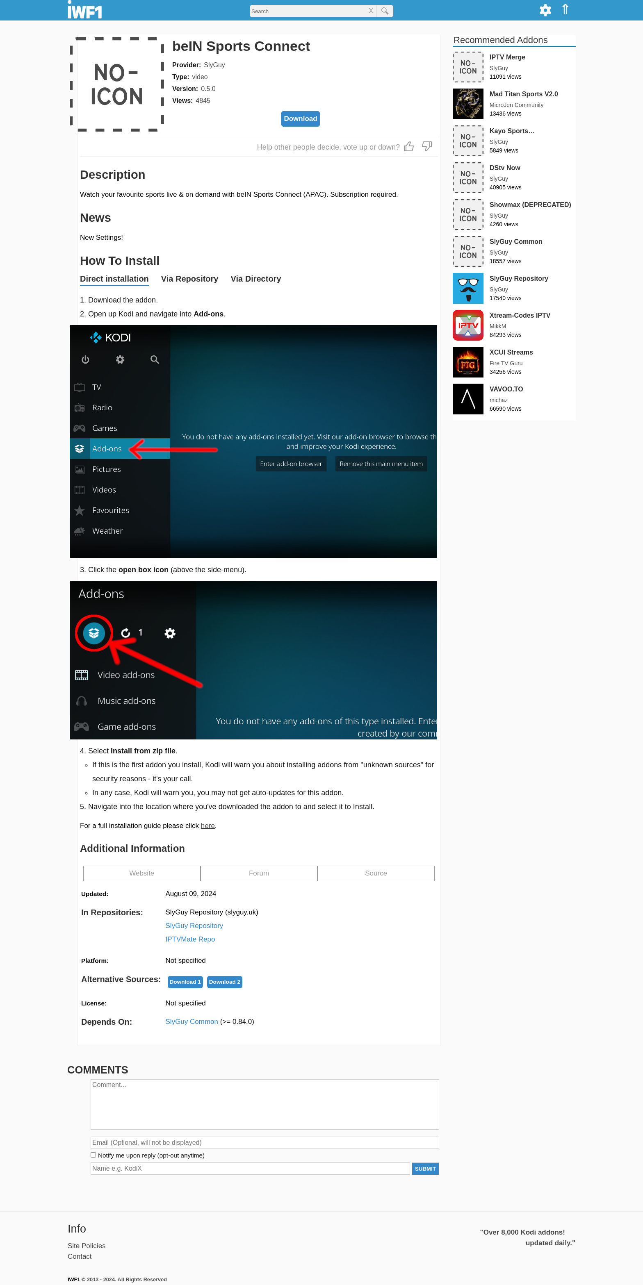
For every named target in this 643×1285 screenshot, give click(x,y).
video (199, 76)
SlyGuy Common (210, 1022)
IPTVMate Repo (190, 939)
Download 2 (224, 982)
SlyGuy (214, 64)
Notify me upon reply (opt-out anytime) (151, 1155)
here (208, 826)
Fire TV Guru (506, 363)
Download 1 (185, 982)
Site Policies (87, 1246)
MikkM (498, 326)
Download (300, 119)
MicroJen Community (516, 105)
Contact (80, 1256)
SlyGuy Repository (194, 926)
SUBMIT (425, 1169)
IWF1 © (76, 1279)
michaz (499, 400)
